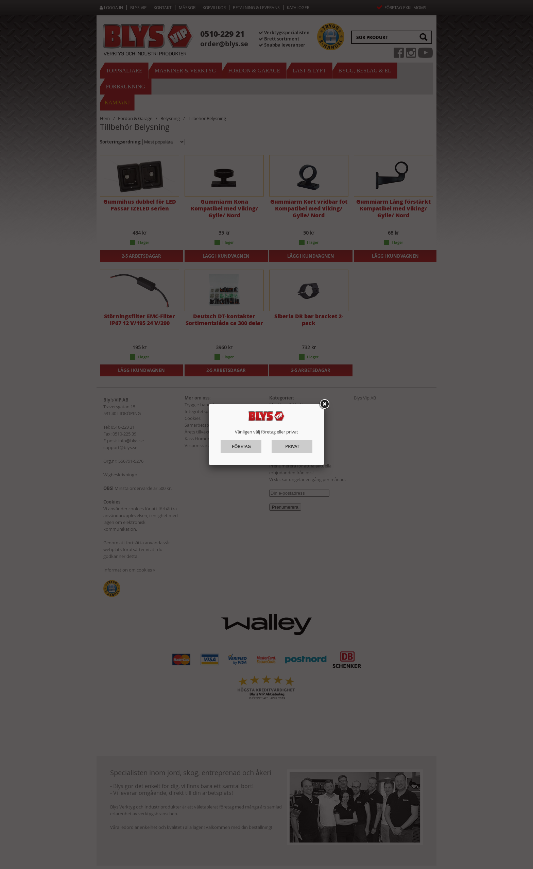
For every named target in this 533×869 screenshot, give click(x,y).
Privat (292, 446)
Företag (241, 446)
